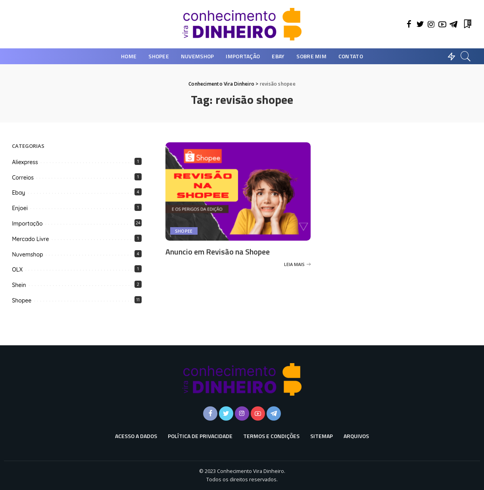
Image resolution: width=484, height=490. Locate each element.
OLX (17, 269)
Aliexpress (25, 162)
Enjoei (20, 208)
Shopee (184, 231)
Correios (23, 177)
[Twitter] (420, 24)
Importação (27, 223)
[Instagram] (431, 24)
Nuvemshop (27, 254)
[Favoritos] (467, 24)
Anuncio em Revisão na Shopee (217, 251)
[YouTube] (442, 24)
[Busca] (465, 56)
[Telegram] (453, 24)
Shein (19, 285)
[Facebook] (409, 24)
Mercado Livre (30, 239)
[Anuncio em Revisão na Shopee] (238, 191)
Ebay (18, 192)
